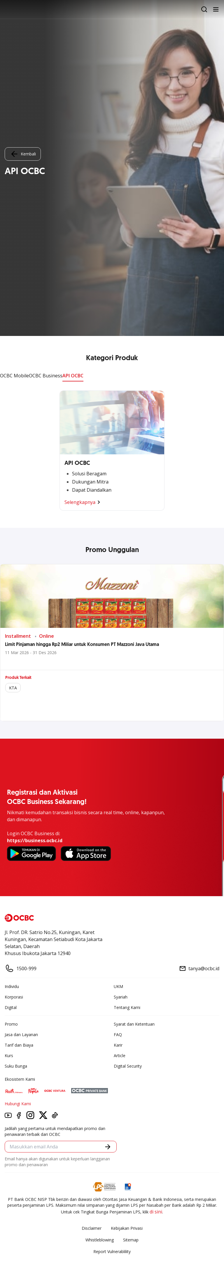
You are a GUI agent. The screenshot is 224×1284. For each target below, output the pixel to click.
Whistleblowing (99, 1240)
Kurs (9, 1055)
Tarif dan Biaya (19, 1045)
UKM (118, 986)
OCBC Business (45, 375)
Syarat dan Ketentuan (134, 1024)
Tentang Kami (127, 1007)
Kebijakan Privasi (127, 1228)
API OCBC (72, 375)
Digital (11, 1007)
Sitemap (131, 1240)
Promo (11, 1024)
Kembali (23, 154)
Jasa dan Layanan (21, 1034)
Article (119, 1055)
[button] (108, 1147)
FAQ (118, 1034)
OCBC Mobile (14, 375)
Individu (12, 986)
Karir (118, 1045)
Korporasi (14, 997)
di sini (156, 1211)
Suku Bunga (16, 1066)
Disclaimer (92, 1228)
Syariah (120, 997)
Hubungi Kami (18, 1103)
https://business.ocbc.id (34, 840)
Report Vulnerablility (112, 1251)
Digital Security (128, 1066)
